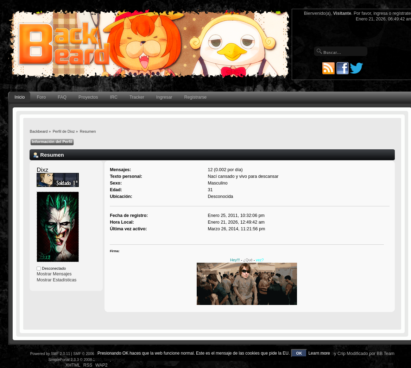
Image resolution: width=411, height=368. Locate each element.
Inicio (19, 97)
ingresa (380, 13)
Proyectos (88, 97)
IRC (114, 97)
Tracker (136, 97)
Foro (41, 97)
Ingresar (164, 97)
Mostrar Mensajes (54, 274)
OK (299, 353)
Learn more (319, 353)
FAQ (62, 97)
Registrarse (195, 97)
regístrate (401, 13)
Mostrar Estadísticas (56, 279)
